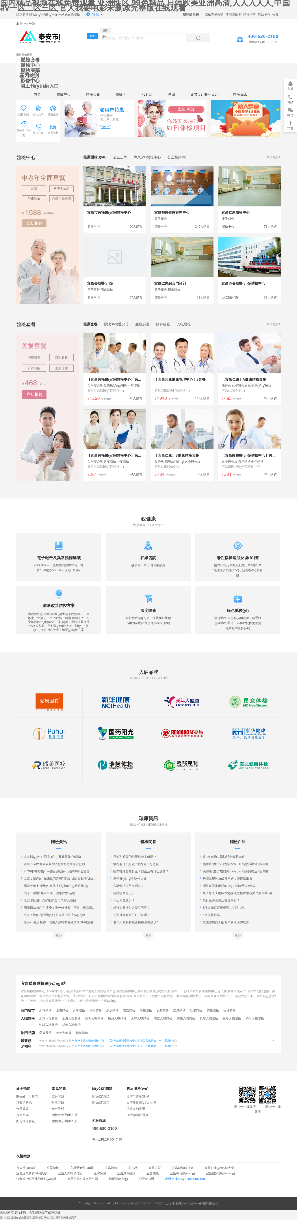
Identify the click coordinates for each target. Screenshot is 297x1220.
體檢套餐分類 (214, 14)
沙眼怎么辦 (146, 1179)
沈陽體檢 (196, 1010)
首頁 (37, 94)
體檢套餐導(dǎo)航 (65, 1115)
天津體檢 (79, 1010)
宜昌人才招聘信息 (70, 1173)
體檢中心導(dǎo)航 (65, 1121)
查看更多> (274, 157)
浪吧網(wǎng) (118, 1179)
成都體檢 (162, 1010)
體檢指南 (249, 14)
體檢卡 (120, 94)
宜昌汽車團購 (126, 1173)
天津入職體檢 (140, 1018)
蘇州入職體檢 (186, 1018)
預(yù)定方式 (100, 1096)
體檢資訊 (240, 94)
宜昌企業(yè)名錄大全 (219, 1168)
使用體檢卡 (233, 14)
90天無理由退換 (137, 1115)
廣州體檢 (146, 1010)
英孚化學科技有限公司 (82, 1179)
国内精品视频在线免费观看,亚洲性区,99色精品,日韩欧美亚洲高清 (38, 1217)
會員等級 (22, 1109)
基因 (171, 94)
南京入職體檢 (163, 1018)
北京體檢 (45, 1010)
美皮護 (132, 1168)
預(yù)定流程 (100, 1102)
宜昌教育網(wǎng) (182, 1173)
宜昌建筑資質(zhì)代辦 (31, 1173)
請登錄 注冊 (191, 14)
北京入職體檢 (48, 1018)
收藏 (275, 14)
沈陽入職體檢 (48, 1025)
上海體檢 (62, 1010)
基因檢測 (27, 75)
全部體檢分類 (24, 54)
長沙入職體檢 (232, 1018)
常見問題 (58, 1102)
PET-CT (147, 94)
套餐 (92, 36)
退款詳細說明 (135, 1109)
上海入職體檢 (71, 1018)
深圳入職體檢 (94, 1018)
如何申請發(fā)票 (138, 1096)
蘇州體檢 (213, 1010)
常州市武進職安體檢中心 (89, 1040)
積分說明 (58, 1109)
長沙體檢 (229, 1010)
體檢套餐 (28, 59)
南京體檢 (129, 1010)
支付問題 (58, 1096)
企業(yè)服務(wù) (204, 94)
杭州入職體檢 (254, 1018)
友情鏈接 (23, 1155)
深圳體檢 (112, 1010)
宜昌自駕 (154, 1168)
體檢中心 (28, 64)
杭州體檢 (95, 1010)
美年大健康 (63, 1033)
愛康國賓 (45, 1033)
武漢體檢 (179, 1010)
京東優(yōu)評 (26, 1168)
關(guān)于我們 (27, 1096)
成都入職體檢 (71, 1025)
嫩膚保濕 (100, 1173)
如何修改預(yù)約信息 (141, 1102)
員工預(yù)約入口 (37, 85)
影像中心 (28, 80)
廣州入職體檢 (117, 1018)
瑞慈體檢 (82, 1033)
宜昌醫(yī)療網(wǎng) (220, 1173)
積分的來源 (24, 1102)
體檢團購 (28, 70)
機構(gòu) (105, 31)
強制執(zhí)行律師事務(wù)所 (36, 1179)
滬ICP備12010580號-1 (149, 1203)
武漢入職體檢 (209, 1018)
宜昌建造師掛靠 (182, 1168)
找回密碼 (22, 1115)
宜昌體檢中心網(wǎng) (38, 36)
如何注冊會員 (25, 1121)
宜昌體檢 (111, 1168)
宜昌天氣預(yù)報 (82, 1168)
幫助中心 (264, 14)
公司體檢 (53, 1168)
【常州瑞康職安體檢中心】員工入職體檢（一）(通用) (139, 1040)
